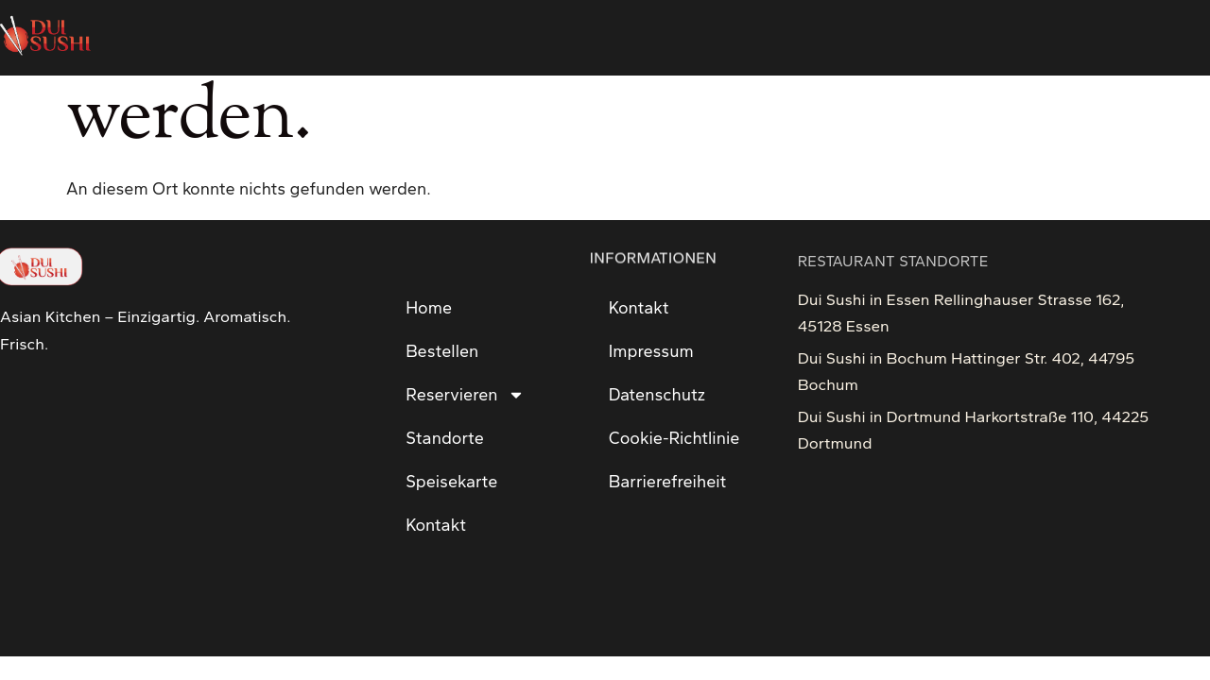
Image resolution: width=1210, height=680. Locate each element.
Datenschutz (657, 394)
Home (429, 308)
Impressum (651, 351)
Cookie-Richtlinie (674, 438)
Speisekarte (451, 481)
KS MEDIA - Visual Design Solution (126, 626)
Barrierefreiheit (668, 481)
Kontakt (436, 525)
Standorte (445, 438)
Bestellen (442, 351)
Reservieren (465, 395)
